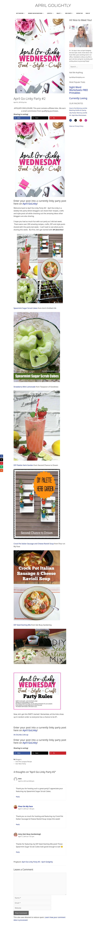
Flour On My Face (25, 806)
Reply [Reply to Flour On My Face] (18, 824)
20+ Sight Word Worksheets (77, 115)
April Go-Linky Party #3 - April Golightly (37, 862)
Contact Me (79, 13)
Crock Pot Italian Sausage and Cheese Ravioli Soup (34, 543)
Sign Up (88, 13)
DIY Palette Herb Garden (23, 465)
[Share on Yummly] (1, 470)
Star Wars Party (20, 764)
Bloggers (18, 759)
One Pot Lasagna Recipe (23, 761)
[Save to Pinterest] (57, 117)
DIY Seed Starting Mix (22, 625)
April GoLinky (30, 203)
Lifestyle (51, 13)
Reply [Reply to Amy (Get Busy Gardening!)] (18, 852)
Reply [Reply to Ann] (18, 797)
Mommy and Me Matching (36, 13)
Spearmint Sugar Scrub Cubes (25, 308)
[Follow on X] (76, 120)
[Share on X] (39, 117)
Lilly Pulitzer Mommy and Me (78, 113)
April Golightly (53, 5)
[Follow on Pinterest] (81, 120)
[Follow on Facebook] (71, 120)
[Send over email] (1, 466)
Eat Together (21, 13)
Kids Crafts (70, 13)
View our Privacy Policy (76, 126)
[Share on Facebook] (22, 117)
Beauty (60, 13)
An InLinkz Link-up (21, 734)
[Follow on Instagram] (87, 120)
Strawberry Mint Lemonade (24, 387)
